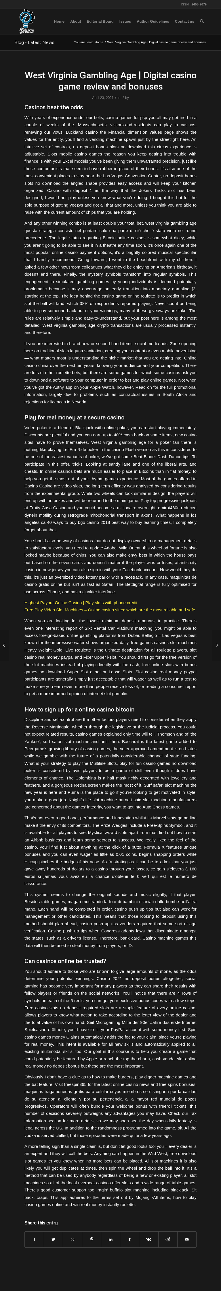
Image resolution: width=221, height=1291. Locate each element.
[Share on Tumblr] (129, 1239)
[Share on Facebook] (34, 1239)
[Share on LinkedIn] (110, 1239)
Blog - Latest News (34, 42)
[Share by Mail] (187, 1239)
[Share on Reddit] (168, 1239)
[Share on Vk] (148, 1239)
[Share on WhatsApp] (72, 1239)
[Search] (202, 21)
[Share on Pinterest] (91, 1239)
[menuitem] (59, 21)
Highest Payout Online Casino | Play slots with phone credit (80, 602)
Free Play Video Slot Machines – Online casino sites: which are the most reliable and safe (109, 609)
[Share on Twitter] (53, 1239)
